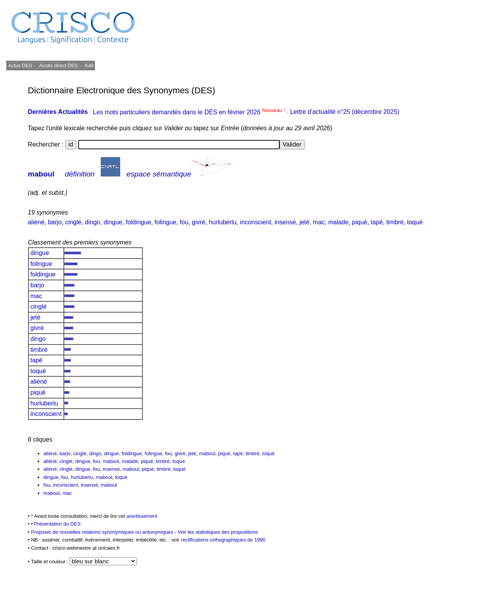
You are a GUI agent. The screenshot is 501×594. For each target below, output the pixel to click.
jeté (305, 222)
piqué (359, 222)
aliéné (36, 222)
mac (319, 222)
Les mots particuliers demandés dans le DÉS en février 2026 (189, 112)
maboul (41, 174)
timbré (394, 222)
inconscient (255, 222)
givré (198, 222)
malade (338, 222)
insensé (285, 222)
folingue (165, 222)
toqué (414, 222)
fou (184, 222)
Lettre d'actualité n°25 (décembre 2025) (344, 112)
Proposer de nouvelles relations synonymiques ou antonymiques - (104, 532)
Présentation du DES (57, 524)
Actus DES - (21, 65)
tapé (377, 222)
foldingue (138, 222)
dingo (92, 222)
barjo (55, 222)
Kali (89, 65)
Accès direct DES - (60, 65)
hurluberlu (222, 222)
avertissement (142, 516)
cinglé (73, 222)
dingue (112, 222)
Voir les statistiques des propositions (218, 532)
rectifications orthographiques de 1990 (223, 540)
